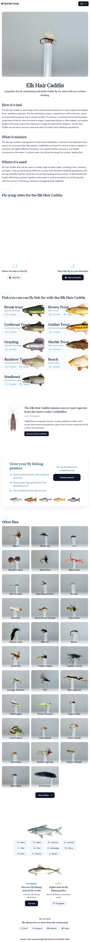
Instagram (37, 928)
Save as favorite (73, 277)
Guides (37, 842)
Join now (31, 903)
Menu (83, 4)
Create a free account (45, 939)
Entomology (53, 848)
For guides (58, 903)
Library (69, 848)
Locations (69, 842)
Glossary (36, 854)
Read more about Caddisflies (36, 434)
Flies (37, 848)
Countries (53, 842)
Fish (21, 848)
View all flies (45, 795)
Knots (20, 854)
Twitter (65, 928)
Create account (67, 477)
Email (24, 928)
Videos (21, 842)
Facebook (52, 928)
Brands (53, 854)
